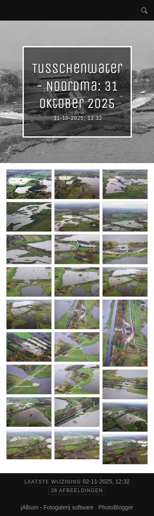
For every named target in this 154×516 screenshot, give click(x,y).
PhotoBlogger (116, 507)
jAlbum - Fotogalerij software (57, 507)
